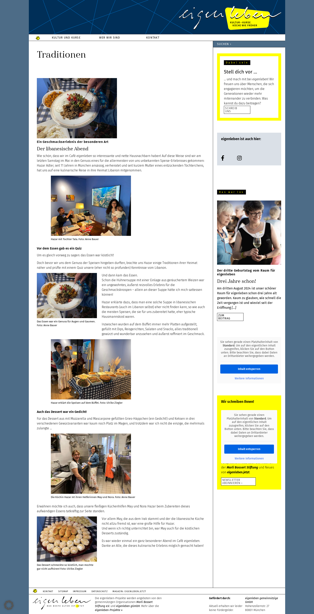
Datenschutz (106, 591)
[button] (9, 605)
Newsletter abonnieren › (232, 481)
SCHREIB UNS (231, 110)
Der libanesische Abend (62, 148)
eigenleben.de (157, 18)
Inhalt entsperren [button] (249, 369)
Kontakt (49, 591)
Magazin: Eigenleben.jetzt (138, 591)
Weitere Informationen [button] (249, 378)
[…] (234, 308)
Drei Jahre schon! (236, 281)
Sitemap (66, 591)
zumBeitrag (224, 317)
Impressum (84, 591)
